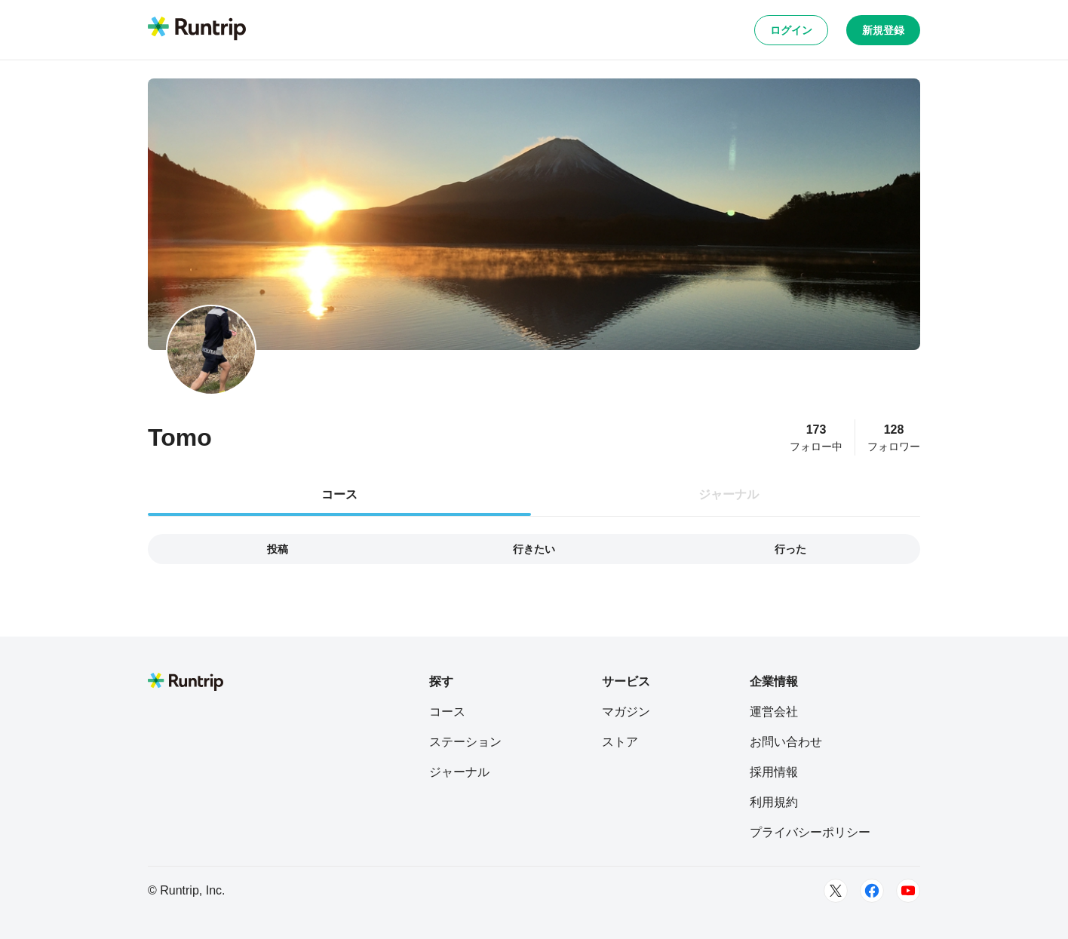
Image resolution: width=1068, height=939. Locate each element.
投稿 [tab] (277, 549)
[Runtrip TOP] (197, 29)
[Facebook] (872, 891)
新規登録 (883, 30)
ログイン (791, 30)
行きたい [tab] (534, 549)
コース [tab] (339, 494)
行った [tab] (790, 549)
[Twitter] (836, 891)
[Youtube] (908, 891)
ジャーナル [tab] (728, 494)
